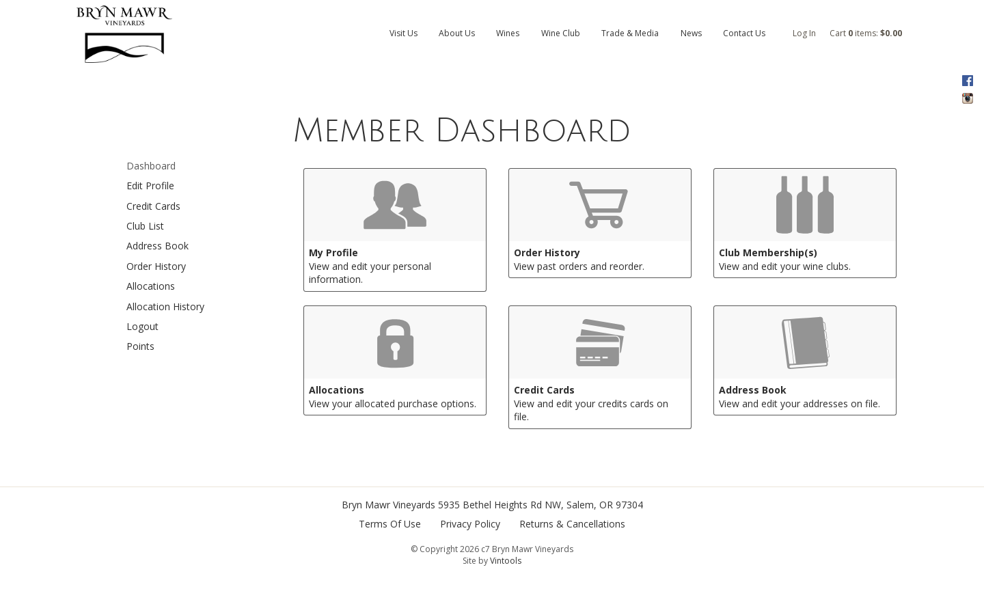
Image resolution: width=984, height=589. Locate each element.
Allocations (150, 285)
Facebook (967, 80)
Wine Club (560, 33)
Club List (145, 225)
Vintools (505, 560)
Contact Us (744, 33)
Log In (804, 33)
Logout (142, 326)
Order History (156, 266)
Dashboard (151, 165)
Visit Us (404, 33)
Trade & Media (630, 33)
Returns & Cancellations (572, 523)
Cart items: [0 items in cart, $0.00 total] (866, 33)
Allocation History (165, 306)
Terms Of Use (390, 523)
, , (540, 504)
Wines (507, 33)
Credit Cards (153, 206)
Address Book (157, 245)
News (691, 33)
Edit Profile (150, 185)
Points (140, 346)
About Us (457, 33)
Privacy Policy (470, 523)
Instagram (967, 98)
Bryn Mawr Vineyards (388, 504)
